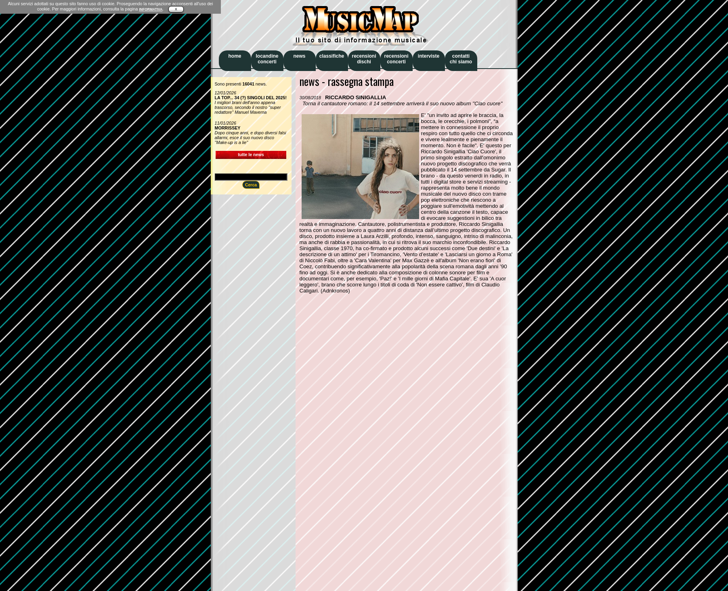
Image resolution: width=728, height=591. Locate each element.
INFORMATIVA (150, 9)
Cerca (251, 184)
